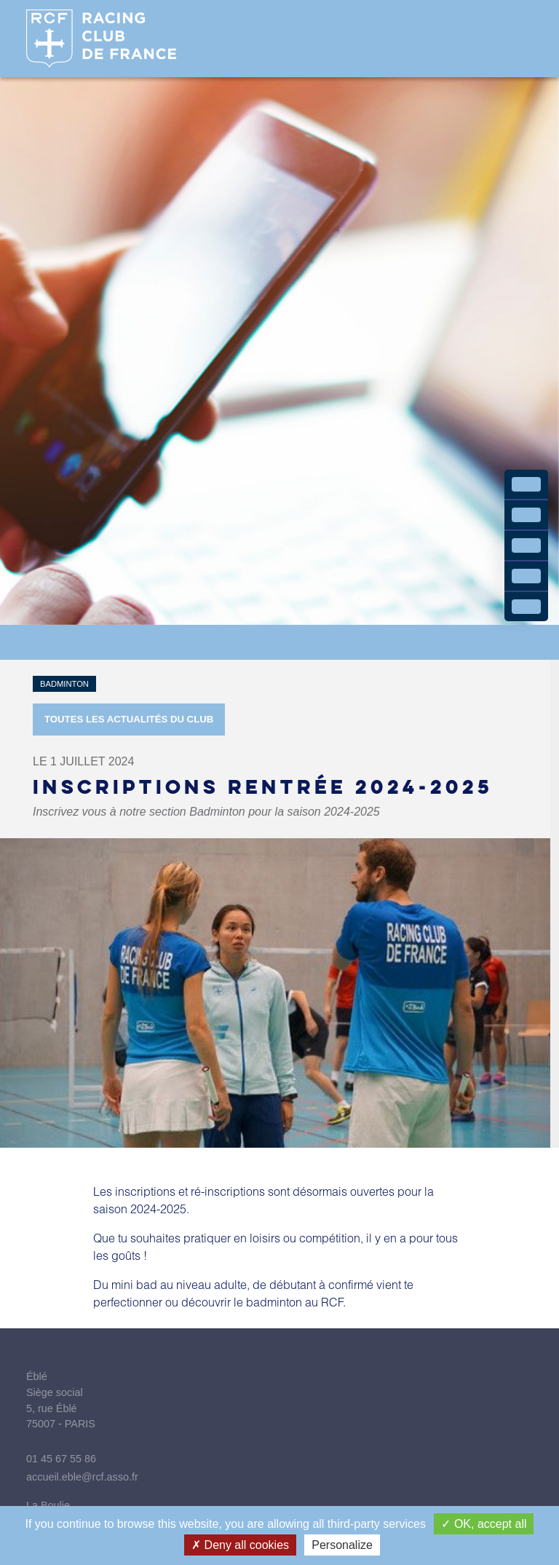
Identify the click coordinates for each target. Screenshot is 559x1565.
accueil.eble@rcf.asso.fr (82, 1477)
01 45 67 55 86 (61, 1459)
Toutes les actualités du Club (128, 719)
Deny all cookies (240, 1545)
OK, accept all (483, 1524)
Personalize (342, 1545)
